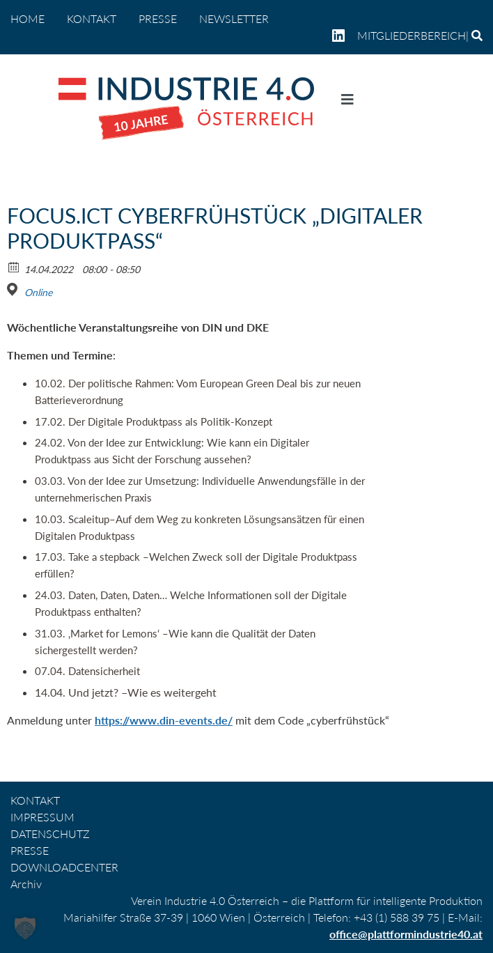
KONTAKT (91, 18)
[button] (25, 928)
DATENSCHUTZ (50, 833)
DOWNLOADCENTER (64, 867)
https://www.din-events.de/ (164, 720)
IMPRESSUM (42, 816)
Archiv (26, 883)
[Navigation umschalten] (347, 102)
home (27, 18)
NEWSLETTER (234, 18)
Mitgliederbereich (411, 35)
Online (38, 292)
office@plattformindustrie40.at (406, 933)
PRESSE (158, 18)
